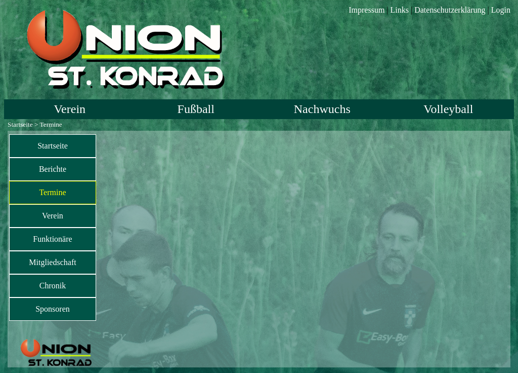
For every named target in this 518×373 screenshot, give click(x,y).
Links (400, 10)
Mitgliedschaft (52, 262)
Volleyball (448, 109)
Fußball (196, 109)
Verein (69, 109)
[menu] (52, 227)
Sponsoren (52, 309)
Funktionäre (52, 239)
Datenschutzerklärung (449, 10)
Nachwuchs (322, 109)
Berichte (52, 169)
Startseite (20, 124)
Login (500, 10)
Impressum (366, 10)
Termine (52, 192)
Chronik (52, 285)
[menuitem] (52, 146)
